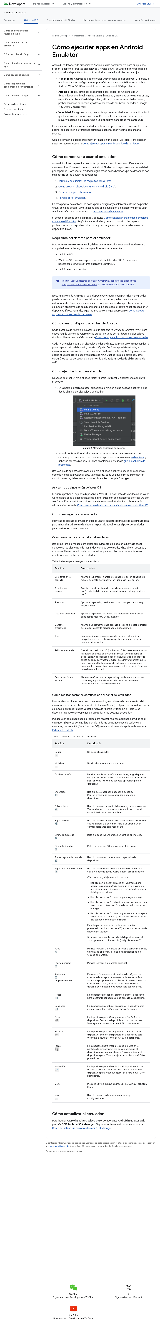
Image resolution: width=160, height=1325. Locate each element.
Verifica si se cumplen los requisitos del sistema (84, 181)
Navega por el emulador (71, 197)
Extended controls (62, 730)
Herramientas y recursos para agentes (104, 20)
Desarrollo (79, 35)
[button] (18, 32)
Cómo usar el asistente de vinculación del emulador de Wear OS (112, 505)
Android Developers (61, 35)
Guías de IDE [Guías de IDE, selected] (31, 20)
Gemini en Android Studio (61, 20)
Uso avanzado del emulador (108, 211)
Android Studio (145, 3)
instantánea (137, 457)
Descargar (9, 20)
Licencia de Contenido (58, 1145)
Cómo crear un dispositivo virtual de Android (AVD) (86, 186)
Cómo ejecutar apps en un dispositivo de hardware (111, 143)
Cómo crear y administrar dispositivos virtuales (121, 337)
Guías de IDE (112, 35)
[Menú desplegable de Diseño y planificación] (91, 3)
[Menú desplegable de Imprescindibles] (54, 3)
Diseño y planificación (75, 3)
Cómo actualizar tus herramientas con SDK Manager (81, 1127)
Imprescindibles (41, 3)
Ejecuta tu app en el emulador (75, 192)
